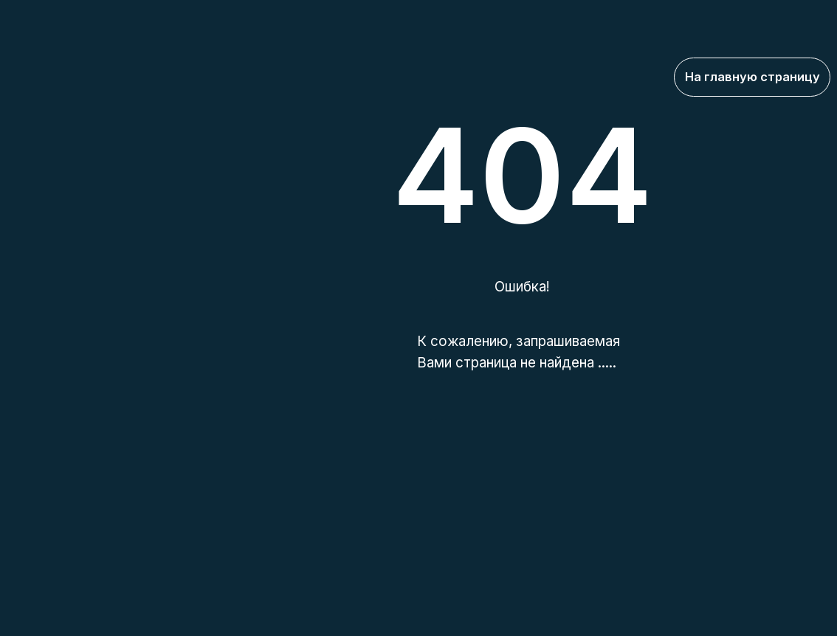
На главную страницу (752, 76)
